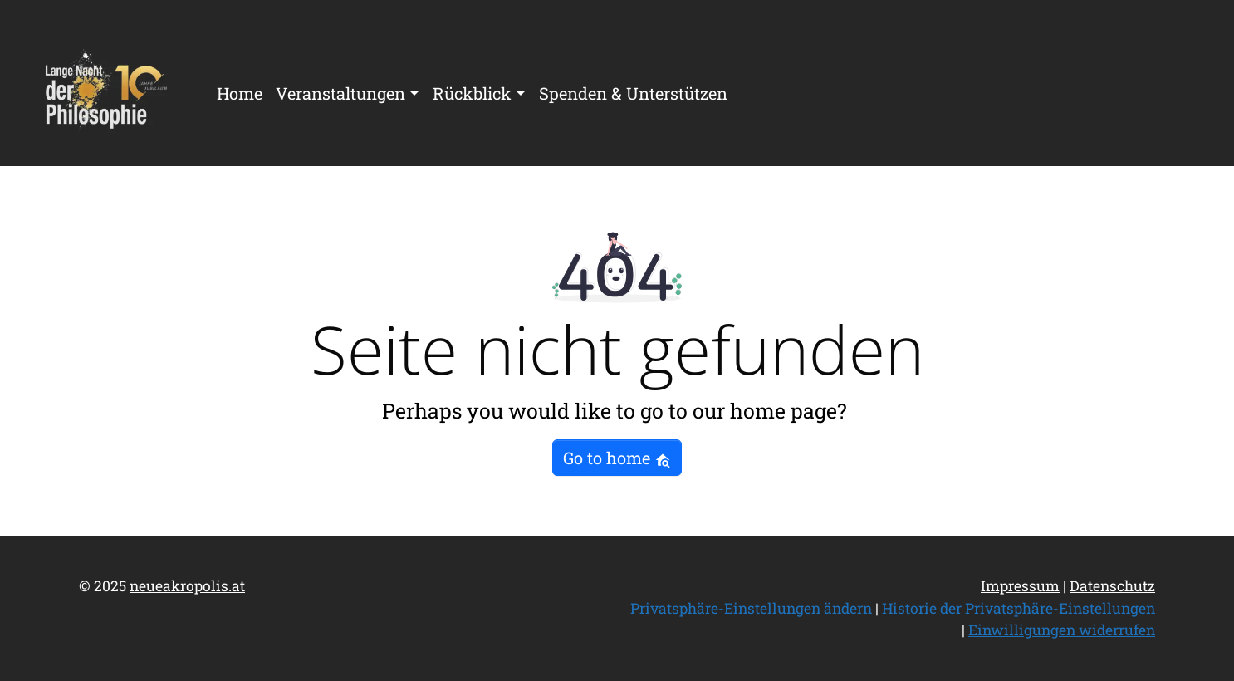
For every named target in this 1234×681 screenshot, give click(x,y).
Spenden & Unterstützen (633, 93)
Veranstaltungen (340, 93)
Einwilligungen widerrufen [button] (1061, 629)
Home (239, 93)
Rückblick (472, 93)
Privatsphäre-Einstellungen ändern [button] (751, 608)
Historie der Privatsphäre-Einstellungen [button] (1018, 608)
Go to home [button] (617, 457)
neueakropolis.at (187, 585)
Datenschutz (1112, 585)
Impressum (1020, 585)
